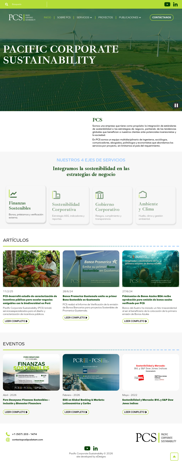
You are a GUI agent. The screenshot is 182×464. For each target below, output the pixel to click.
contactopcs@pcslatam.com (27, 439)
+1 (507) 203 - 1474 (24, 434)
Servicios (83, 17)
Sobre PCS (64, 17)
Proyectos (105, 17)
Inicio (47, 17)
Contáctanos (161, 17)
